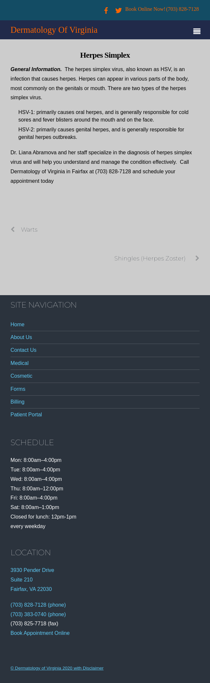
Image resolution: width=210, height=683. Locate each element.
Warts (23, 229)
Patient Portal (26, 414)
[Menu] (198, 32)
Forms (17, 389)
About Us (21, 337)
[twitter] (118, 9)
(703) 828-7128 (182, 9)
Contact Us (23, 350)
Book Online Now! (145, 9)
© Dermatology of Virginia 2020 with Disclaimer (57, 668)
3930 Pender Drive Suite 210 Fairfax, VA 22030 (32, 579)
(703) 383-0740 (28, 614)
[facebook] (106, 9)
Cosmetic (21, 376)
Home (17, 324)
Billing (17, 402)
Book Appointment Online (40, 633)
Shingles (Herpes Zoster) (157, 258)
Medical (19, 363)
